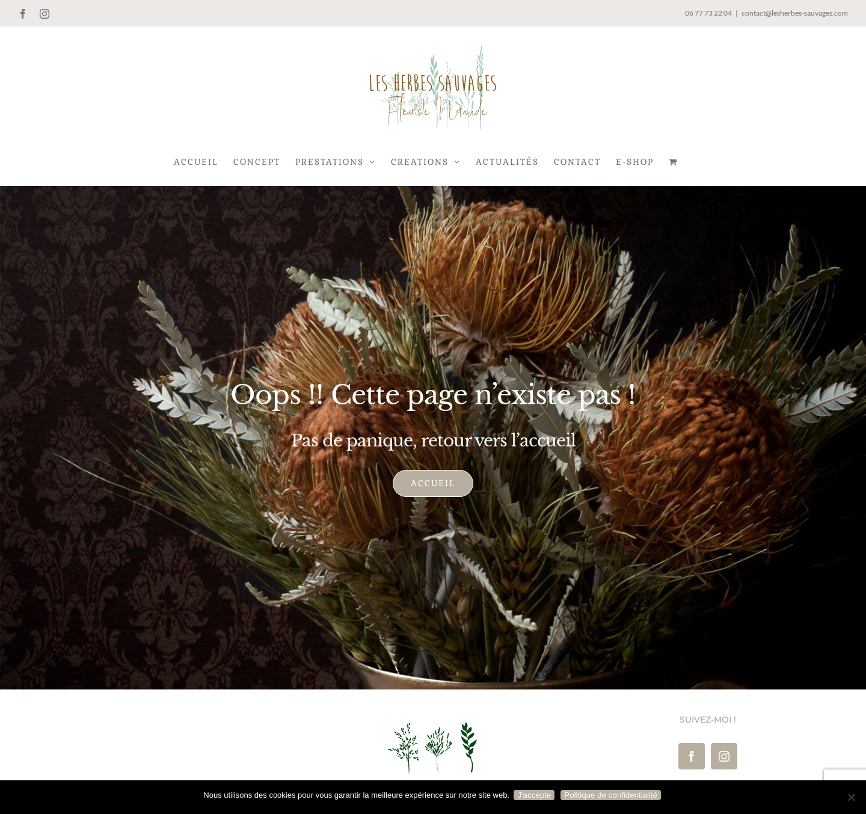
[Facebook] (691, 756)
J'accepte (536, 795)
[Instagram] (724, 756)
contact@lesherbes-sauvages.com (795, 12)
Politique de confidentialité (612, 795)
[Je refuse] (851, 797)
